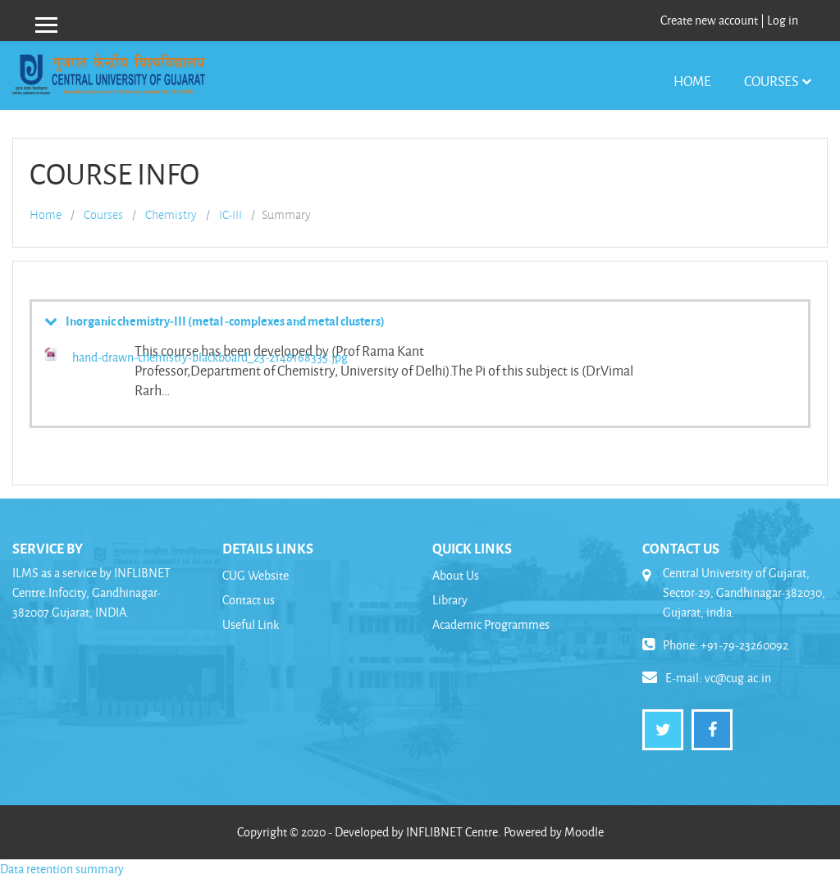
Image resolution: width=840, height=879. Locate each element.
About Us (455, 575)
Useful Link (250, 624)
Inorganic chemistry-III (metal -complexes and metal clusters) (225, 320)
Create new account (709, 20)
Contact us (248, 599)
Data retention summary (62, 868)
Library (450, 599)
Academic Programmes (491, 624)
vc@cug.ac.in (738, 677)
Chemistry (171, 215)
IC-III (230, 215)
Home (692, 80)
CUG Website (255, 575)
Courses (771, 80)
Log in (782, 20)
